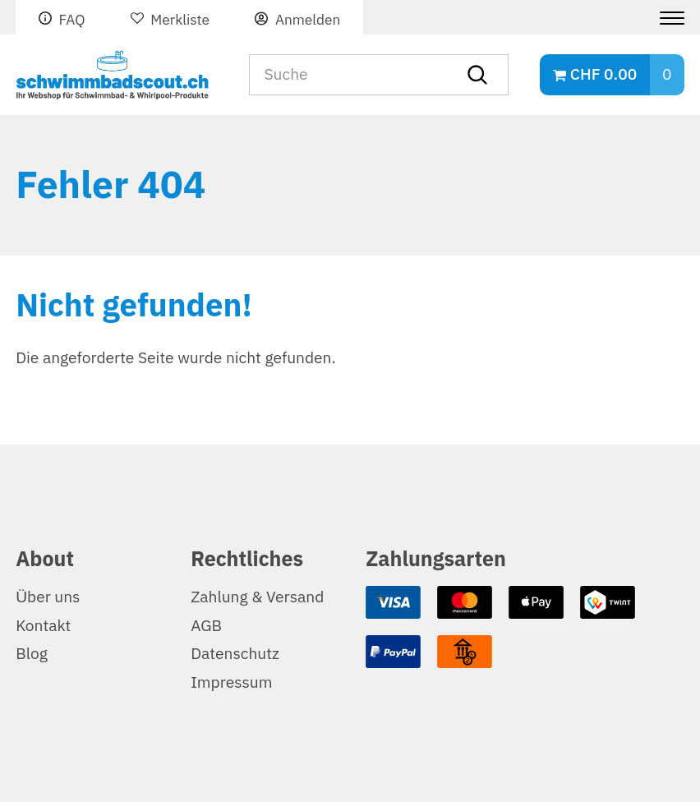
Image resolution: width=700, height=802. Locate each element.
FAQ (71, 19)
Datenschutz (235, 654)
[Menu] (665, 18)
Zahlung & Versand (257, 597)
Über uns (48, 597)
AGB (206, 626)
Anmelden (307, 19)
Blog (32, 654)
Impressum (231, 682)
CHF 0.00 (603, 74)
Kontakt (43, 626)
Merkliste (180, 19)
